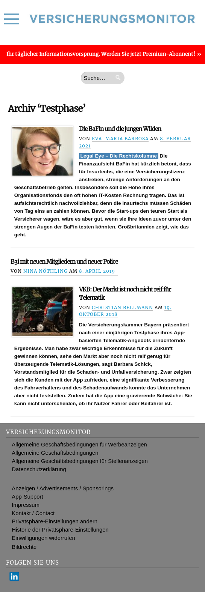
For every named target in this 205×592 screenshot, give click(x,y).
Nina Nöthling (45, 271)
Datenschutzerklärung (39, 469)
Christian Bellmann (122, 307)
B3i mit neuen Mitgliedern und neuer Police (64, 261)
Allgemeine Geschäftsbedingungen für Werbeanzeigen (79, 445)
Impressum (25, 505)
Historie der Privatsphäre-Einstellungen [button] (60, 530)
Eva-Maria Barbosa (120, 138)
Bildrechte (24, 547)
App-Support (27, 497)
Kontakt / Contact (33, 513)
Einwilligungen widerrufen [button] (43, 538)
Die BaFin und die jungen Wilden (120, 128)
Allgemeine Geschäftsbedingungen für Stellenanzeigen (79, 461)
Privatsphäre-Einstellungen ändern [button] (54, 521)
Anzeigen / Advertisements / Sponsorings (63, 488)
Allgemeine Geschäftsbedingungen (55, 453)
